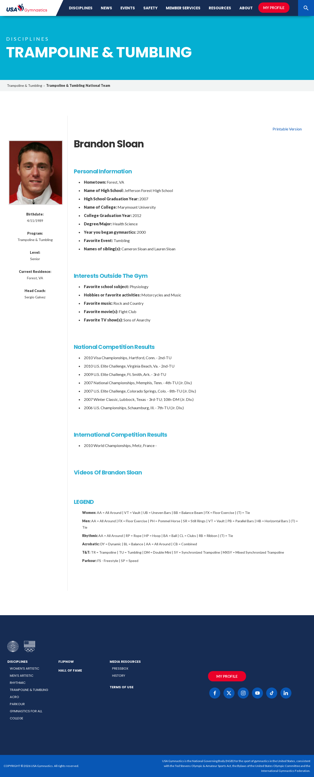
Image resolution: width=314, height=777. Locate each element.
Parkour (17, 704)
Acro (14, 697)
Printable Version (287, 129)
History (118, 675)
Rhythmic (18, 682)
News (106, 8)
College (16, 718)
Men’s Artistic (21, 675)
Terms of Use (121, 687)
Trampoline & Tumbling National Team (78, 85)
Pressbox (120, 668)
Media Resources (125, 661)
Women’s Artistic (24, 668)
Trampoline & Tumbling (24, 85)
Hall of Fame (70, 670)
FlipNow (66, 661)
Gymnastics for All (26, 711)
